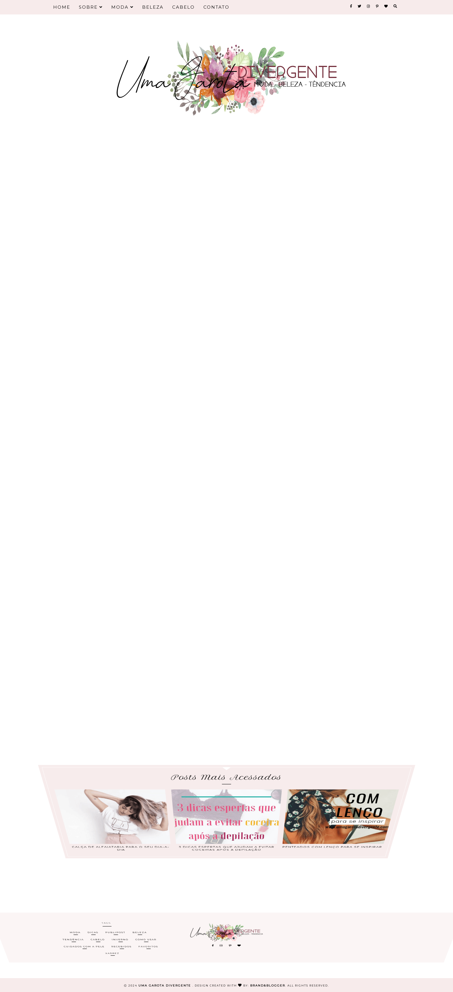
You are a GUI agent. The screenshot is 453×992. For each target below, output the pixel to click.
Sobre (91, 7)
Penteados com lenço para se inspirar (331, 826)
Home (61, 7)
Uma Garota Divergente (165, 985)
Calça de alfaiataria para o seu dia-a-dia (121, 826)
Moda (122, 7)
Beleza (153, 7)
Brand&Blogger (267, 985)
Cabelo (183, 7)
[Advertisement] (226, 167)
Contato (216, 7)
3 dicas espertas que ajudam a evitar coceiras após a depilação (226, 826)
